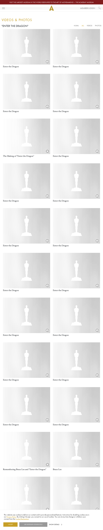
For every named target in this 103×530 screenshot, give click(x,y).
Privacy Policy (11, 517)
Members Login (87, 8)
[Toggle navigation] (3, 7)
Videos (89, 25)
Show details (54, 524)
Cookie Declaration (22, 519)
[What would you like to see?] (99, 7)
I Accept (10, 524)
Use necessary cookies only (33, 524)
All (83, 25)
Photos (98, 25)
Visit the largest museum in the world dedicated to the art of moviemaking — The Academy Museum (51, 2)
